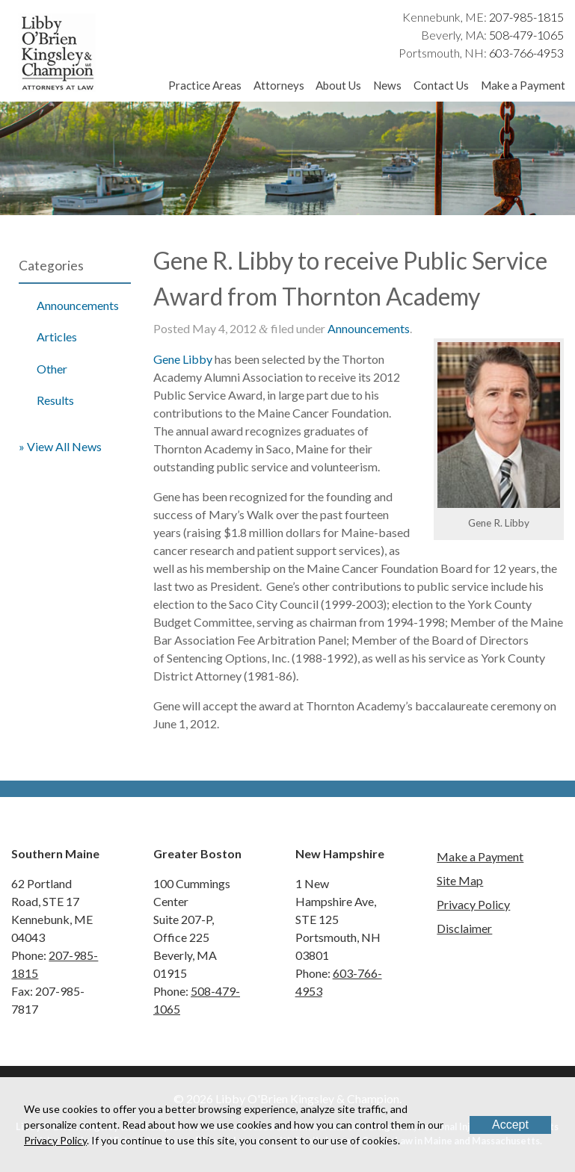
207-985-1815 (526, 17)
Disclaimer (464, 928)
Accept (510, 1124)
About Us (338, 85)
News (387, 85)
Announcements (78, 305)
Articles (57, 336)
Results (55, 400)
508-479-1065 (526, 35)
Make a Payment (523, 85)
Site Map (460, 880)
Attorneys (278, 85)
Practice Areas (205, 85)
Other (52, 369)
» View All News (60, 446)
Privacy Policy (473, 904)
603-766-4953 (526, 53)
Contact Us (441, 85)
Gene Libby (182, 359)
